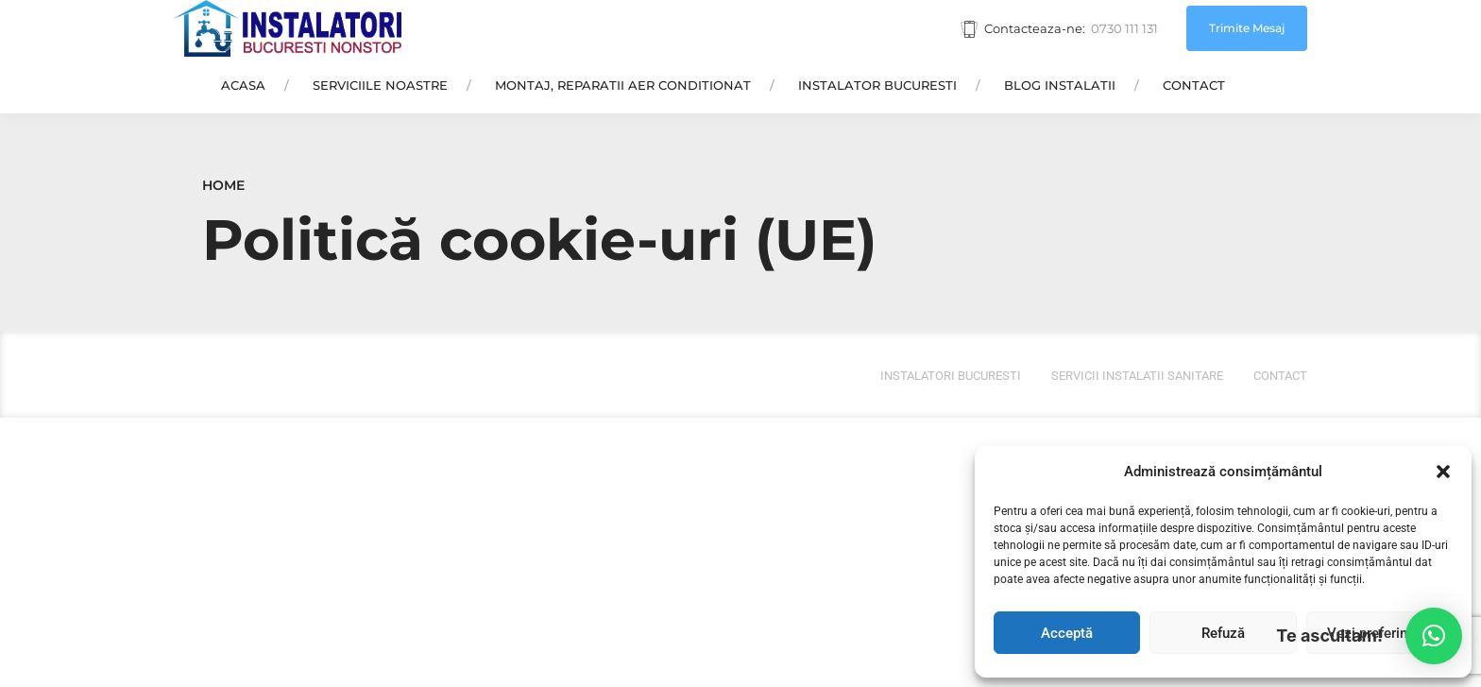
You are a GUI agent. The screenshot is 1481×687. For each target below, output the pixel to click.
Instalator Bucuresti (877, 85)
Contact (1194, 85)
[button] (1443, 471)
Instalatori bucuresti (950, 376)
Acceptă (1067, 633)
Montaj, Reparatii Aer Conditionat (623, 85)
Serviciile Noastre (380, 85)
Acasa (243, 85)
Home (223, 185)
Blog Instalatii (1059, 85)
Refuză (1223, 633)
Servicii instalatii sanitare (1137, 376)
